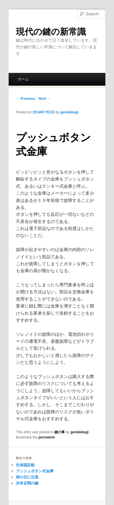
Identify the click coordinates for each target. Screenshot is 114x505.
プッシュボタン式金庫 (35, 471)
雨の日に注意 (27, 477)
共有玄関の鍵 (27, 483)
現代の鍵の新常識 (51, 31)
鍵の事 (59, 432)
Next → (44, 99)
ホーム (23, 79)
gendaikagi (69, 112)
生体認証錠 (25, 465)
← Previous (25, 99)
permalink (46, 437)
